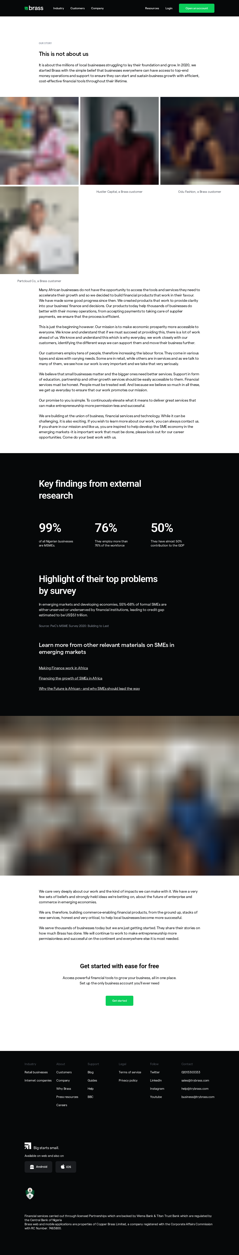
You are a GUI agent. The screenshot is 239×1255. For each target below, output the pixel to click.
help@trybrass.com (194, 1088)
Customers (77, 8)
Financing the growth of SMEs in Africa (70, 678)
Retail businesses (36, 1072)
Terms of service (130, 1072)
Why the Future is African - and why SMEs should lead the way (89, 688)
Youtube (156, 1097)
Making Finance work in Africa (63, 668)
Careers (61, 1105)
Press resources (67, 1097)
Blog (91, 1072)
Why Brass (63, 1088)
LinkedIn (156, 1080)
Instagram (157, 1088)
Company (63, 1080)
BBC (91, 1097)
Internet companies (38, 1080)
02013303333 (190, 1072)
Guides (92, 1080)
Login (168, 8)
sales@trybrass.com (195, 1080)
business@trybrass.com (197, 1097)
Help (91, 1088)
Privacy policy (128, 1080)
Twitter (155, 1072)
